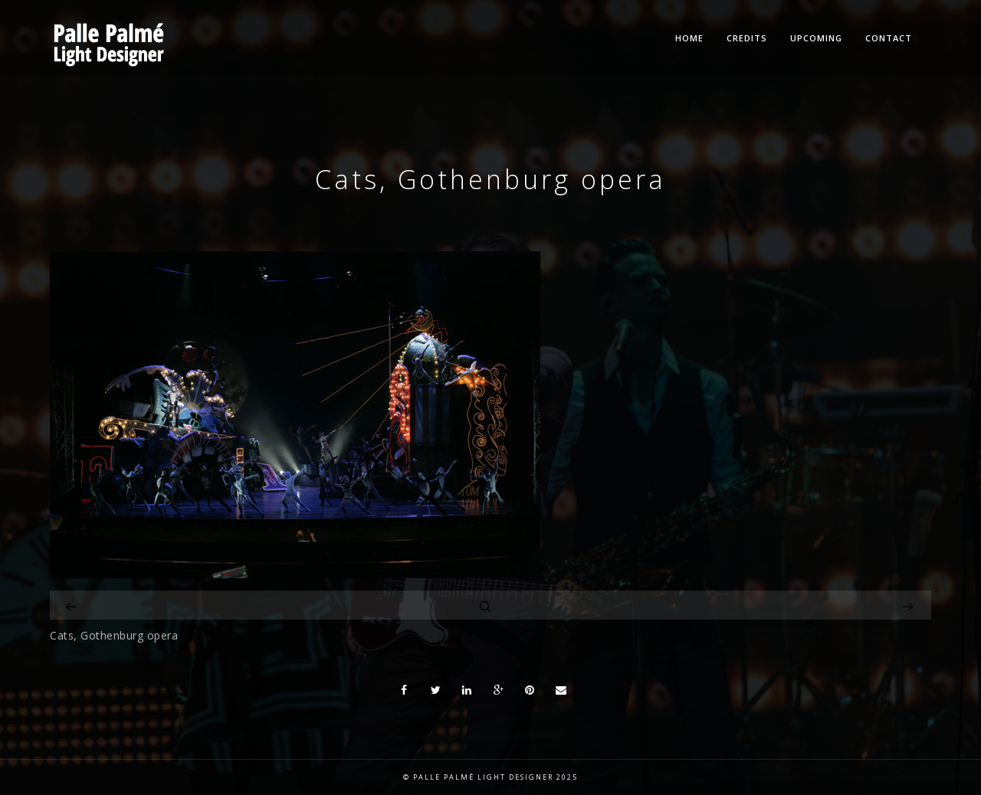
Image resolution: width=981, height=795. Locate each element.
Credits (747, 38)
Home (689, 38)
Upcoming (816, 38)
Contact (888, 38)
